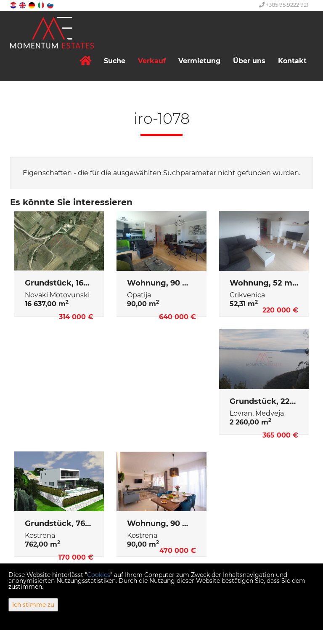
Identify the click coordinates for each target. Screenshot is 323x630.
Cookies (98, 575)
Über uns (249, 61)
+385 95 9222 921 (284, 4)
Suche (114, 61)
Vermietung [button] (199, 61)
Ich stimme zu (33, 605)
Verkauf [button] (152, 61)
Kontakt (292, 61)
